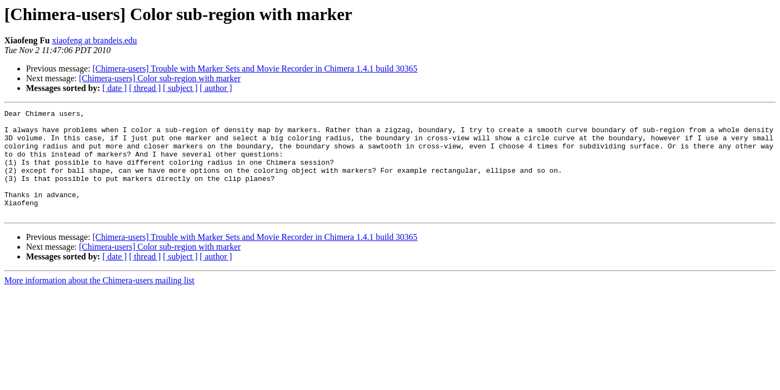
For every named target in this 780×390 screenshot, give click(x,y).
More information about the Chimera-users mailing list (99, 301)
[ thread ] (145, 88)
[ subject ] (180, 88)
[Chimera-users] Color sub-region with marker (160, 78)
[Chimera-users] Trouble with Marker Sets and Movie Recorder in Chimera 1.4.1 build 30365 (255, 68)
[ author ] (216, 88)
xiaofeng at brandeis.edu (94, 40)
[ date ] (114, 88)
